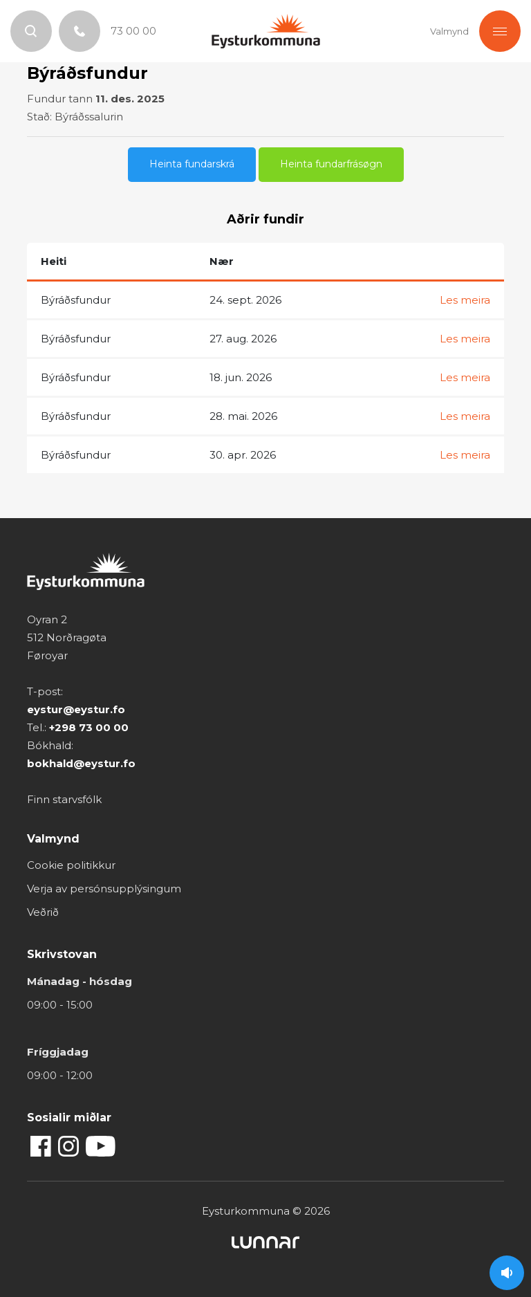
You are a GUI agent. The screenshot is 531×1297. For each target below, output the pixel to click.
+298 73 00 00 (89, 727)
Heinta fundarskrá (191, 164)
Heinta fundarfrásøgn (331, 164)
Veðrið (43, 912)
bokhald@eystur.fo (81, 763)
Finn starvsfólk (64, 799)
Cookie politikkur (71, 865)
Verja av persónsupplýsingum (104, 888)
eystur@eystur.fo (76, 709)
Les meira (465, 299)
